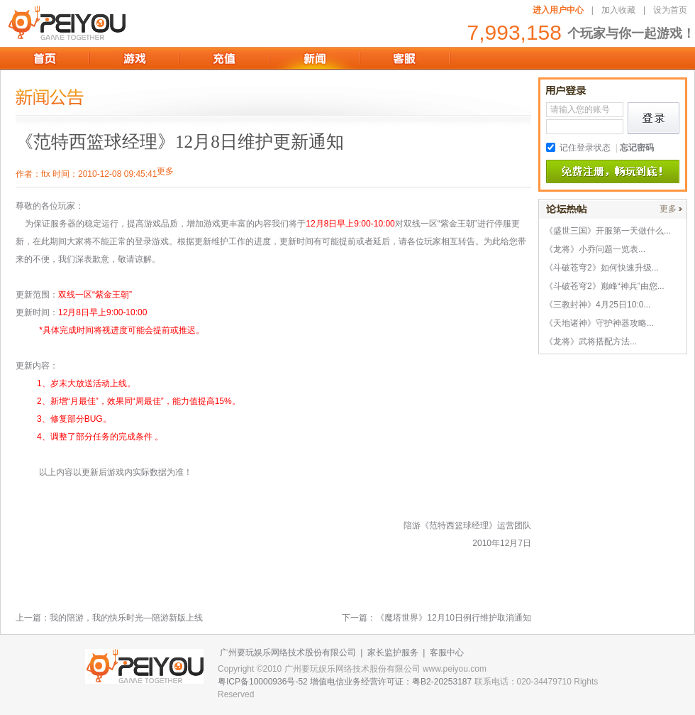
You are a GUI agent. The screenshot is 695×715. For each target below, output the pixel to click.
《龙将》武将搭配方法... (591, 341)
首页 (44, 58)
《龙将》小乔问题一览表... (595, 249)
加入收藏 (618, 10)
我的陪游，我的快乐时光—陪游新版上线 (126, 618)
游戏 (134, 58)
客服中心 (447, 652)
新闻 (314, 58)
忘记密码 (637, 148)
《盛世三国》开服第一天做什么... (608, 231)
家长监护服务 (392, 652)
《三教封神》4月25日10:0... (597, 305)
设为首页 (670, 10)
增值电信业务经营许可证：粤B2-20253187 (391, 682)
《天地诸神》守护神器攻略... (599, 323)
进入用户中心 (558, 10)
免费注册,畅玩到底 (612, 172)
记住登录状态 (585, 148)
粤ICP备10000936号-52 (263, 682)
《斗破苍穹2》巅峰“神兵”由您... (605, 286)
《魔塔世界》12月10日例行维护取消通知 (453, 618)
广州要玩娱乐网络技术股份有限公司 (288, 652)
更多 (668, 209)
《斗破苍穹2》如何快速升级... (602, 268)
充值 (224, 58)
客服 (404, 58)
